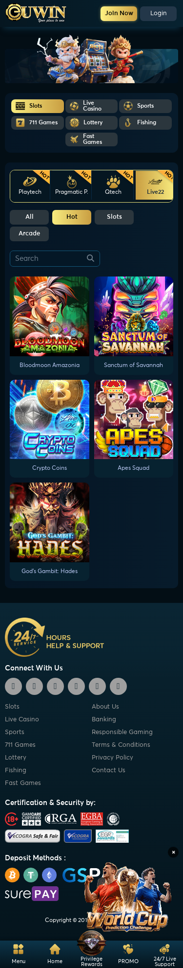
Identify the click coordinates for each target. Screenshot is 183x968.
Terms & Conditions (121, 745)
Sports (14, 732)
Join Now (119, 13)
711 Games (20, 745)
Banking (104, 719)
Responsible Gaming (122, 732)
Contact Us (108, 770)
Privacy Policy (112, 758)
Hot (72, 217)
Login (158, 13)
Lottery (15, 758)
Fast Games (23, 783)
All (29, 217)
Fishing (15, 770)
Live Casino (22, 719)
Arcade (29, 233)
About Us (105, 707)
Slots (114, 217)
